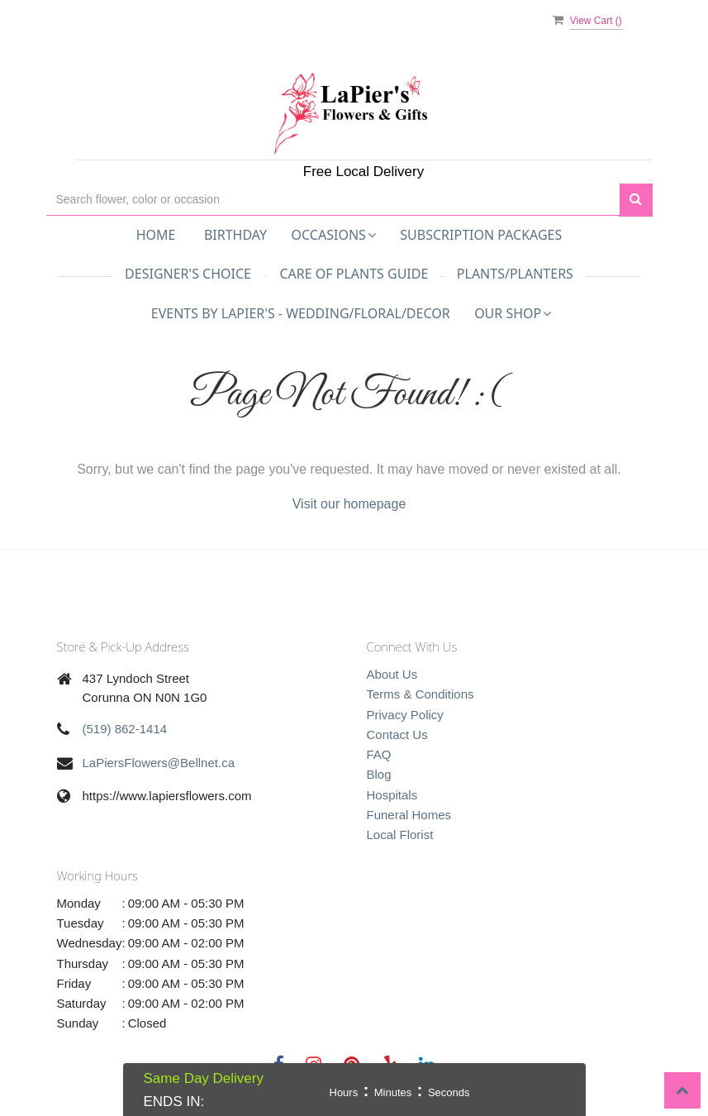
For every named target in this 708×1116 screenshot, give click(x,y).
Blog (379, 774)
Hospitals (392, 795)
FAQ (379, 754)
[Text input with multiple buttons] (333, 200)
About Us (392, 674)
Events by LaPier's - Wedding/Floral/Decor (300, 313)
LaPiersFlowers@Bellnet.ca (159, 763)
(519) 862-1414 (125, 729)
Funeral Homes (409, 815)
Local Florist (400, 834)
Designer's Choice (188, 274)
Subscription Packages (481, 235)
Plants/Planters (515, 274)
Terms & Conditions (420, 694)
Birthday (235, 235)
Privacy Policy (405, 715)
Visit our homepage (349, 504)
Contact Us (397, 734)
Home (156, 235)
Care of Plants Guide (353, 274)
